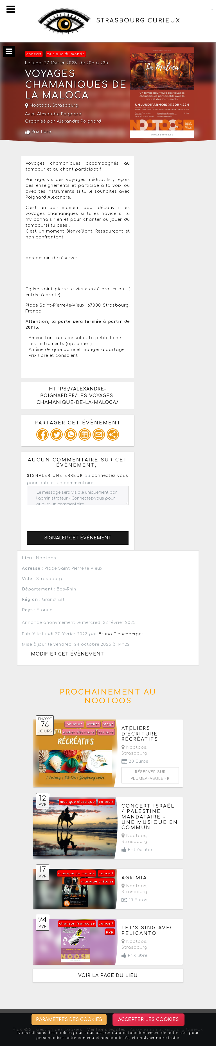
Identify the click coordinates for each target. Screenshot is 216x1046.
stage (108, 724)
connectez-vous (110, 475)
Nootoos (37, 105)
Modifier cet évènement (67, 654)
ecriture (106, 732)
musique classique (77, 802)
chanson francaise (77, 923)
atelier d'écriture (78, 732)
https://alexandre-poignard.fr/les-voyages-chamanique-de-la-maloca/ (78, 396)
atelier (93, 724)
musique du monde (66, 54)
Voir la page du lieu (108, 975)
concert (33, 54)
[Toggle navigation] (11, 9)
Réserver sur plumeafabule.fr (150, 775)
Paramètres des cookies (69, 1019)
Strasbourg (65, 105)
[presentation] (69, 516)
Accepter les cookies (148, 1019)
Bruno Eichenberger (121, 634)
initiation (74, 724)
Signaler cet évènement (77, 538)
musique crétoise (97, 881)
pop (110, 932)
